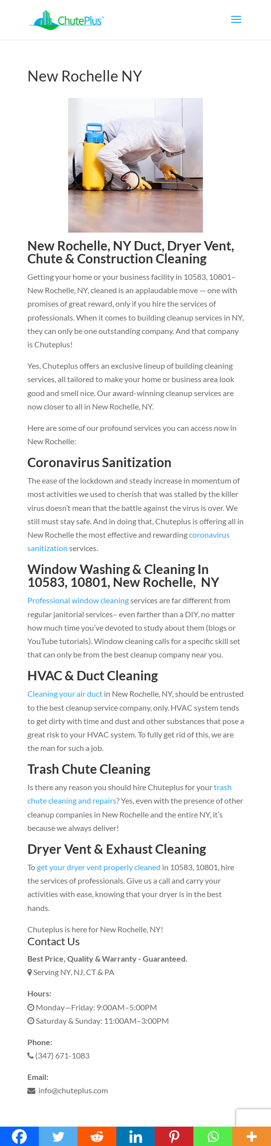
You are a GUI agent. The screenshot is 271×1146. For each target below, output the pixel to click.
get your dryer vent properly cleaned (99, 867)
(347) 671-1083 (58, 1055)
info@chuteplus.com (67, 1090)
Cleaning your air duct (64, 693)
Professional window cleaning (78, 600)
